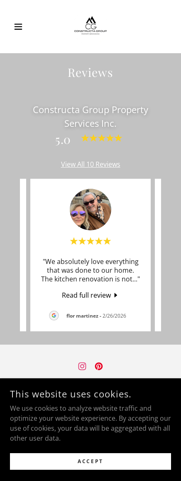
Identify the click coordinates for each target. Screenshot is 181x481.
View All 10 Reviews (90, 164)
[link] (90, 26)
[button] (22, 26)
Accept (90, 461)
